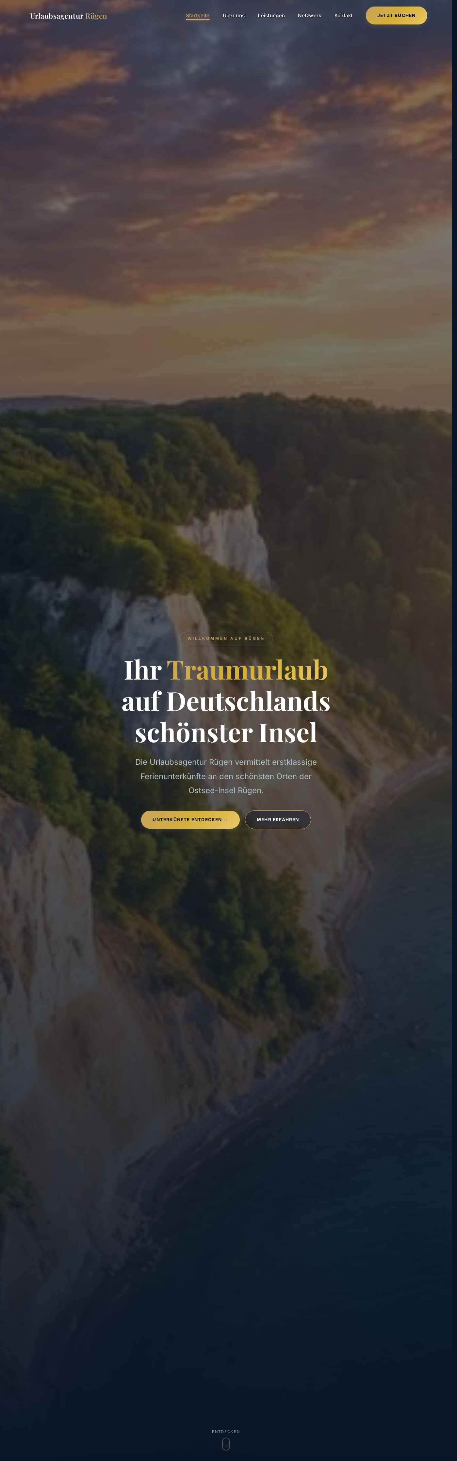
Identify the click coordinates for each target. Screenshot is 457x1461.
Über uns (234, 15)
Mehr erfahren (278, 819)
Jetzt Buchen (396, 15)
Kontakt (344, 15)
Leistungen (271, 15)
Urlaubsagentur (68, 16)
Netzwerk (309, 15)
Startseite (198, 15)
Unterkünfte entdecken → (190, 819)
